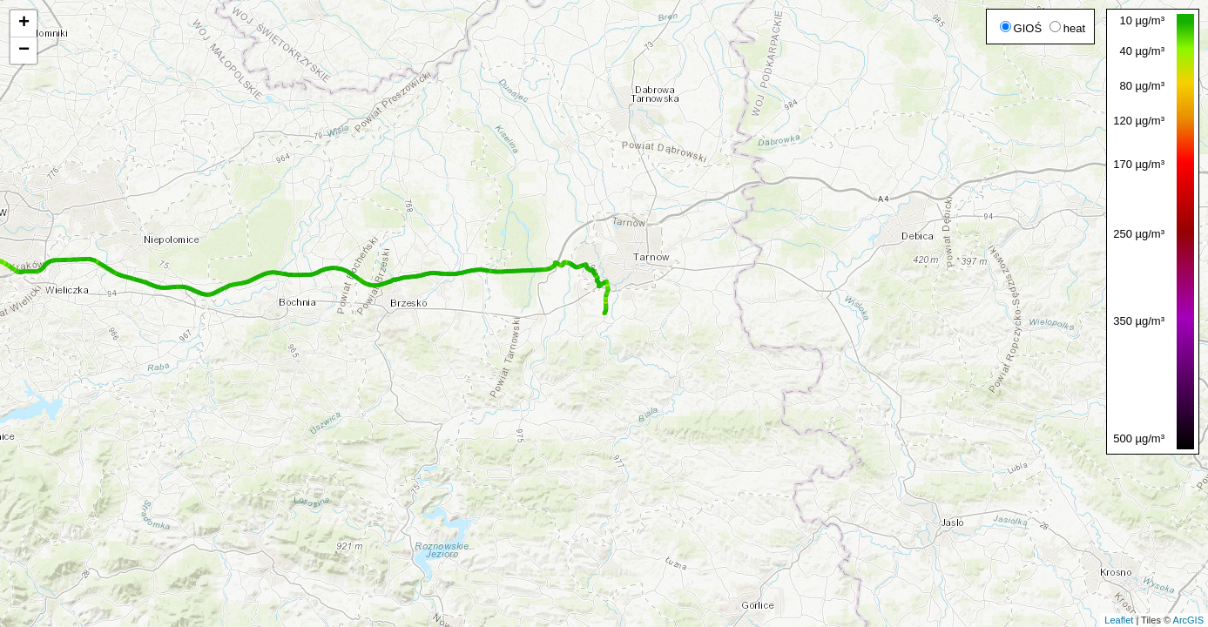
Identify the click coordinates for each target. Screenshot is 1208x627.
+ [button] (24, 23)
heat (1067, 28)
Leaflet (1118, 620)
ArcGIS (1188, 620)
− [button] (24, 50)
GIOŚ (1021, 28)
